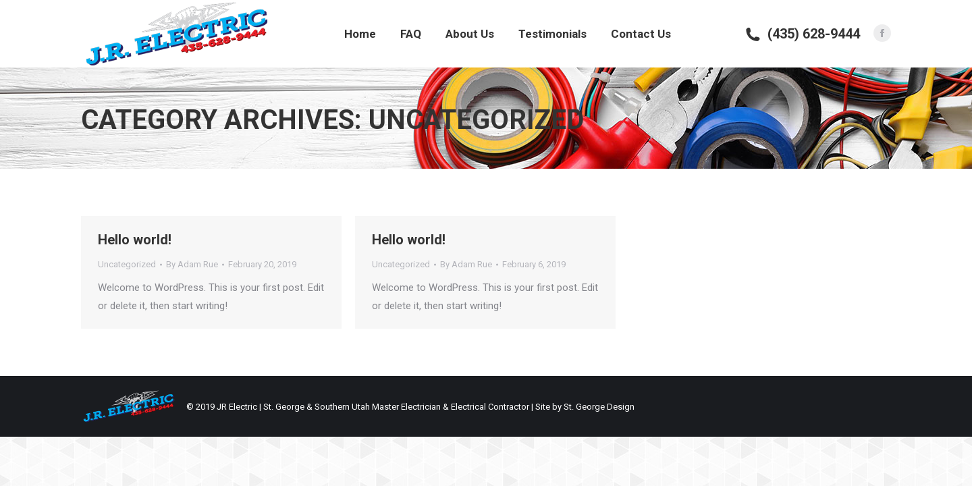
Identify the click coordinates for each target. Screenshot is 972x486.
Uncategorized (127, 264)
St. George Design (599, 407)
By (192, 264)
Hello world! (134, 240)
